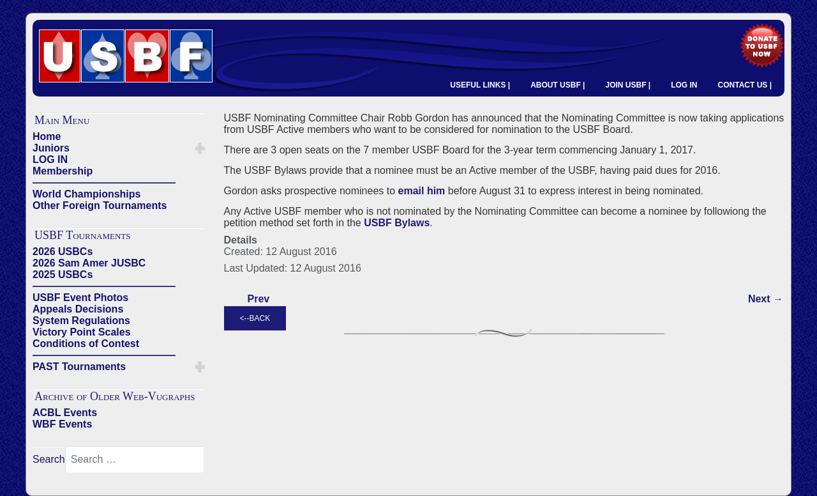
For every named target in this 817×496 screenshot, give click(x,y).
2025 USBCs (63, 274)
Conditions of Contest (86, 343)
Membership (63, 171)
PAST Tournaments (79, 366)
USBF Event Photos (80, 297)
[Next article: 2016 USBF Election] (765, 299)
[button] (200, 148)
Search (49, 459)
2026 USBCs (63, 251)
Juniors (51, 148)
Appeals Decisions (78, 309)
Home (47, 136)
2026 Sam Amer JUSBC (89, 263)
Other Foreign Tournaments (100, 205)
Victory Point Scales (82, 332)
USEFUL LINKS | (480, 85)
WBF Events (62, 424)
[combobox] (134, 459)
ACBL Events (65, 412)
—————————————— (104, 182)
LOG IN (684, 85)
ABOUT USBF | (557, 85)
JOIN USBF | (627, 85)
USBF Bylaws (397, 222)
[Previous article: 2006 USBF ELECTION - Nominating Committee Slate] (259, 299)
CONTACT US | (745, 85)
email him (421, 190)
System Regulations (81, 320)
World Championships (86, 194)
